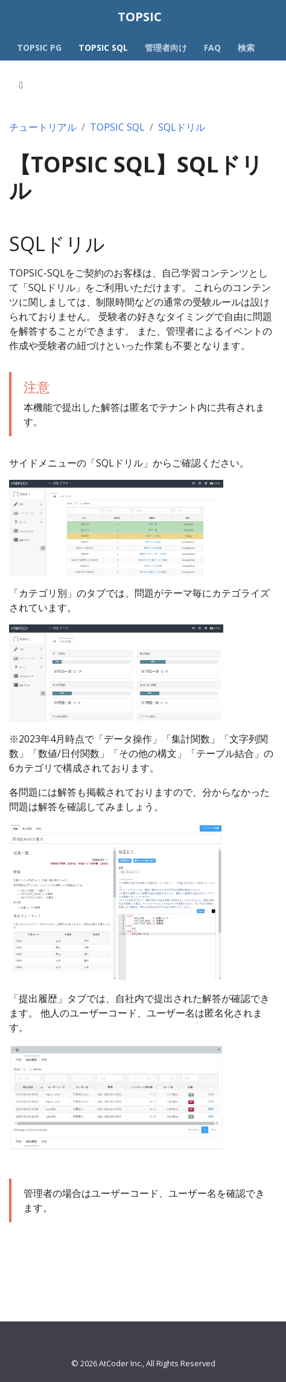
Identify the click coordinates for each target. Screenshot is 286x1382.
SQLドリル (181, 127)
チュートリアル (43, 127)
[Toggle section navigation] (21, 85)
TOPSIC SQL (117, 127)
